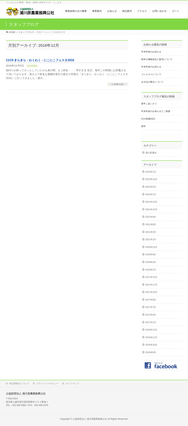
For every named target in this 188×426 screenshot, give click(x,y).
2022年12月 (151, 179)
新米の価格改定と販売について (156, 59)
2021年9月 (150, 217)
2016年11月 (151, 337)
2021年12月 (151, 202)
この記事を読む (117, 84)
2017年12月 (151, 277)
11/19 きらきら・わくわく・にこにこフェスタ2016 (40, 60)
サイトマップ (72, 383)
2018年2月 (150, 262)
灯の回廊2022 (148, 119)
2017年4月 (150, 314)
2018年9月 (150, 254)
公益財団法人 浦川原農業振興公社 (90, 419)
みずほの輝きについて (152, 82)
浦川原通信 (32, 66)
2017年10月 (151, 292)
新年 (143, 126)
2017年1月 (150, 322)
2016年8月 (150, 352)
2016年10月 (151, 345)
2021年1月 (150, 239)
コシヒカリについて (151, 74)
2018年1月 (150, 269)
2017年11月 (151, 284)
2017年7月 (150, 307)
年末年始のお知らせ (151, 51)
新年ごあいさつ (149, 103)
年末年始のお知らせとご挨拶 (155, 111)
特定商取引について (19, 383)
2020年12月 (151, 247)
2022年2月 (150, 187)
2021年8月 (150, 224)
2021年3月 (150, 232)
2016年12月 (151, 329)
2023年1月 (150, 172)
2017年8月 (150, 299)
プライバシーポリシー (47, 383)
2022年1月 (150, 194)
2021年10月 (151, 209)
